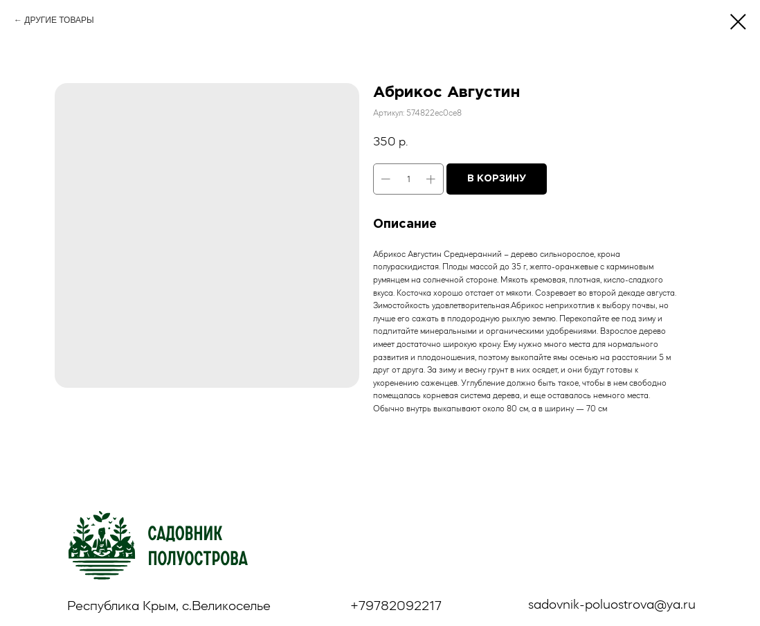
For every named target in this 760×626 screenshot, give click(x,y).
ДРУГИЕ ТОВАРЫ (58, 20)
